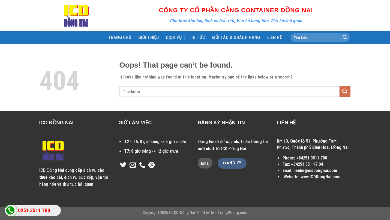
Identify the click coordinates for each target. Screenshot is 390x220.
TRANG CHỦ (119, 37)
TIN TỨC (197, 37)
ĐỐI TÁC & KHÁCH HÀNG (236, 37)
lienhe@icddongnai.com (315, 170)
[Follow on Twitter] (123, 165)
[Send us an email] (133, 165)
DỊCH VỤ (174, 37)
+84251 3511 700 (311, 158)
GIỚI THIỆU (148, 37)
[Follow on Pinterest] (151, 165)
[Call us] (142, 165)
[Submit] (344, 37)
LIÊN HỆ (274, 37)
